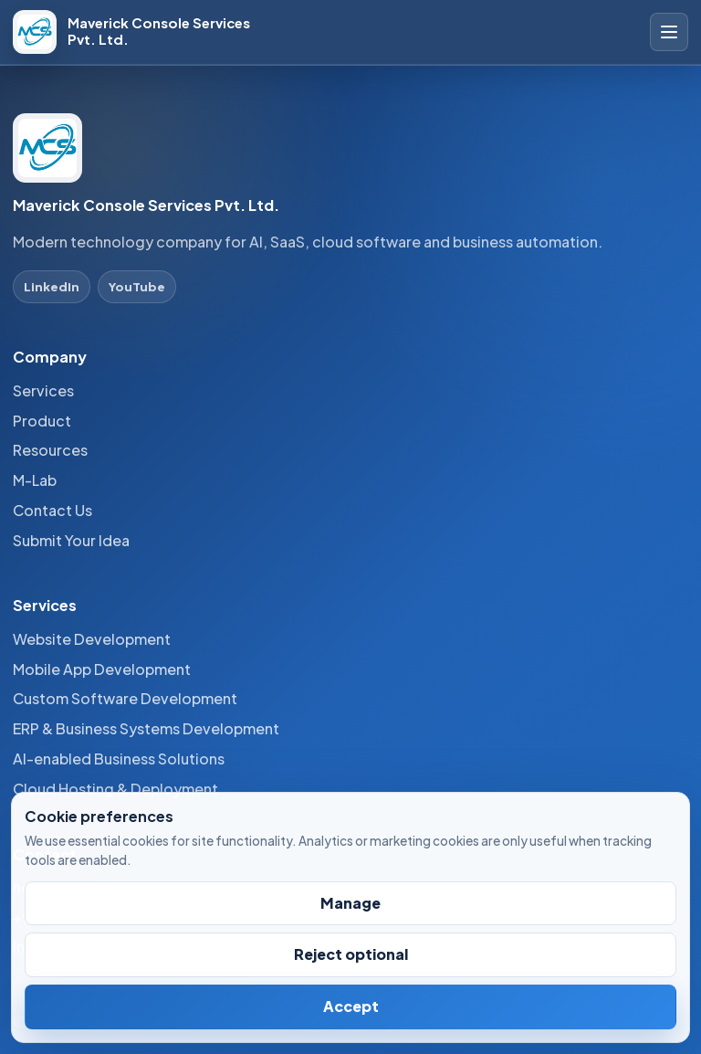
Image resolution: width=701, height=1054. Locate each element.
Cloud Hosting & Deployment (115, 788)
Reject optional (351, 954)
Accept (351, 1006)
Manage (350, 902)
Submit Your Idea (71, 540)
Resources (50, 449)
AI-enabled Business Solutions (119, 758)
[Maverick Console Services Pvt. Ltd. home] (145, 32)
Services (43, 390)
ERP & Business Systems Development (146, 728)
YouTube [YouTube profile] (137, 286)
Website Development (92, 638)
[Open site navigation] (669, 32)
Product (42, 420)
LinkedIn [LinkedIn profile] (51, 286)
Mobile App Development (102, 669)
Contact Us (52, 510)
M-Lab (35, 480)
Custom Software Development (125, 698)
